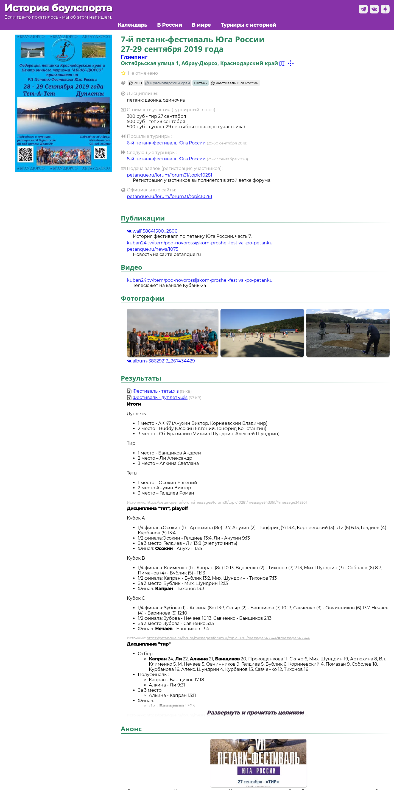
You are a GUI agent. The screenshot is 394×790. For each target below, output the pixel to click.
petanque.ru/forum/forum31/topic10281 (169, 175)
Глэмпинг (134, 56)
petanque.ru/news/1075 (152, 249)
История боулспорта (58, 8)
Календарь (132, 25)
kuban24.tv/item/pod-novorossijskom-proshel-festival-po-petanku (200, 242)
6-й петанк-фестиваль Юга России (166, 143)
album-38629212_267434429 (161, 361)
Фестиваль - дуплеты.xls (160, 397)
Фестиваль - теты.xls (156, 391)
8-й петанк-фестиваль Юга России (166, 158)
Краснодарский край (168, 83)
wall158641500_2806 (152, 231)
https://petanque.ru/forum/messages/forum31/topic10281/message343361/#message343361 (227, 502)
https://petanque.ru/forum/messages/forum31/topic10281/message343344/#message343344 (228, 638)
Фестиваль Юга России (235, 83)
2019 (135, 83)
